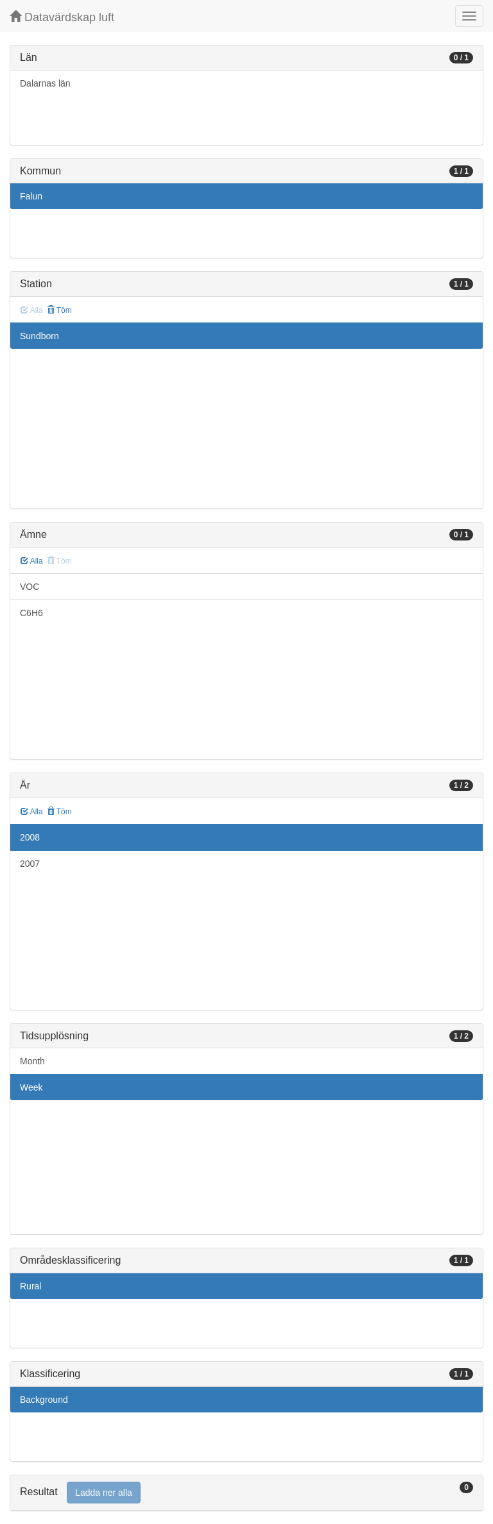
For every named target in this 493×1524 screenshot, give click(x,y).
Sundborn (39, 336)
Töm (59, 310)
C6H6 (31, 613)
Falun (31, 196)
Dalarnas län (45, 83)
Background (44, 1399)
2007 (30, 863)
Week (31, 1087)
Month (32, 1061)
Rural (30, 1286)
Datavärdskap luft (62, 17)
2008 (30, 837)
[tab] (246, 1493)
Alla (32, 561)
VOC (29, 587)
